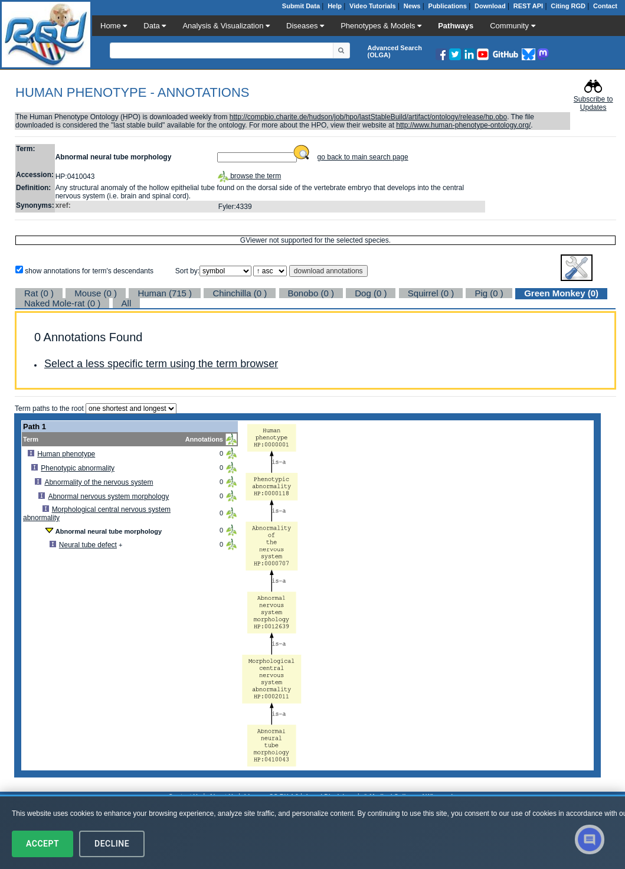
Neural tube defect (88, 545)
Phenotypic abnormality (77, 468)
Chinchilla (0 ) (239, 293)
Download (490, 5)
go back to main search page (363, 157)
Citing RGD (568, 5)
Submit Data (301, 5)
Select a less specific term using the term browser (161, 364)
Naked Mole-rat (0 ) (62, 303)
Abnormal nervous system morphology (108, 496)
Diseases (305, 25)
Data (154, 25)
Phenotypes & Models (381, 25)
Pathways (455, 25)
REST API (528, 5)
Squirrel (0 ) (431, 293)
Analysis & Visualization (226, 25)
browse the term (249, 176)
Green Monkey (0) (561, 293)
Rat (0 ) (39, 293)
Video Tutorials (372, 5)
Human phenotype (66, 454)
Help (335, 5)
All (127, 303)
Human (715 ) (165, 293)
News (412, 5)
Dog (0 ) (371, 293)
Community (512, 25)
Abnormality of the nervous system (98, 482)
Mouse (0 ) (95, 293)
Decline (111, 843)
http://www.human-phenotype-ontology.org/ (463, 125)
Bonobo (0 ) (311, 293)
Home (113, 25)
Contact (605, 5)
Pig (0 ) (489, 293)
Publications (447, 5)
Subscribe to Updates (593, 103)
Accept (42, 843)
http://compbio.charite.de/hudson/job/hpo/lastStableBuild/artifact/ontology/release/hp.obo (368, 117)
